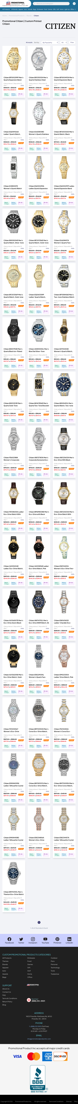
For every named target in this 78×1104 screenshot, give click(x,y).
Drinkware (40, 9)
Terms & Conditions (9, 998)
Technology (55, 968)
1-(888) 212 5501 (35, 1026)
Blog (4, 1005)
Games (50, 9)
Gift (28, 968)
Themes (5, 961)
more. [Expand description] (22, 85)
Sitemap (69, 1101)
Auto (25, 9)
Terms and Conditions (56, 1101)
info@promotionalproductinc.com (39, 1039)
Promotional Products (17, 15)
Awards (30, 9)
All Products (6, 9)
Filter (72, 42)
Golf (57, 9)
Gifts (54, 9)
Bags (34, 9)
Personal (54, 964)
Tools (53, 971)
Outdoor (54, 958)
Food (45, 9)
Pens (53, 961)
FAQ (4, 995)
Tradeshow (55, 974)
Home (61, 9)
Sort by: (36, 42)
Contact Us (6, 992)
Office (72, 9)
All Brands (14, 9)
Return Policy (7, 1002)
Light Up (67, 9)
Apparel (20, 9)
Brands (29, 15)
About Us (5, 989)
